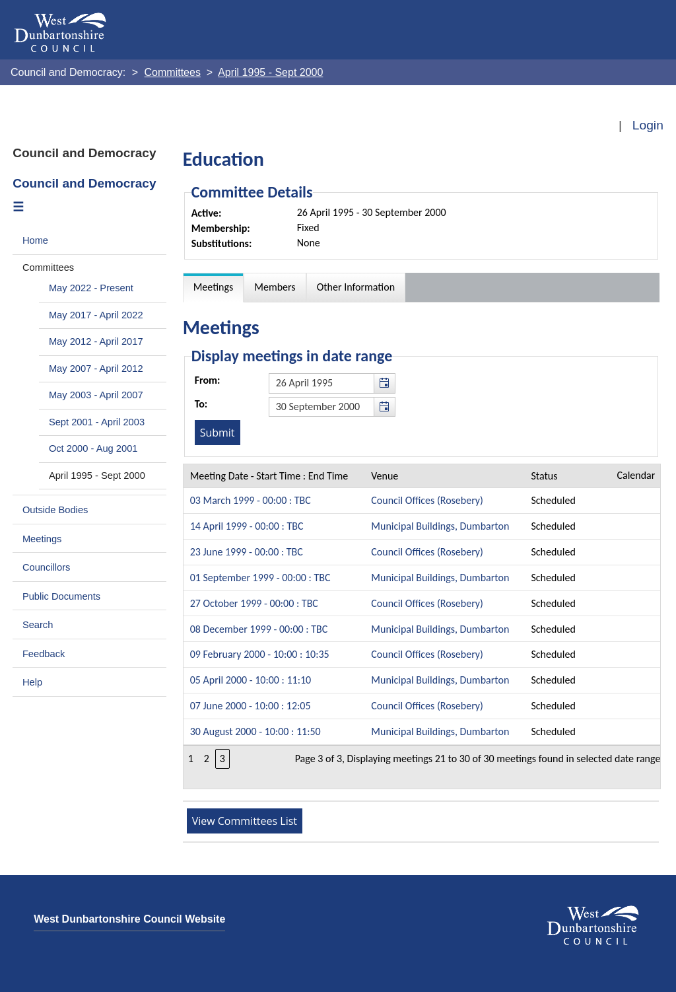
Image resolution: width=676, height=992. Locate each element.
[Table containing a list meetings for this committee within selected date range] (422, 626)
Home (35, 240)
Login (647, 125)
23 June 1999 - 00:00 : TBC (246, 552)
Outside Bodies (55, 510)
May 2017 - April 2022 (96, 315)
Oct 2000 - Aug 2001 (93, 448)
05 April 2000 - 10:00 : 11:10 (251, 680)
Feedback (43, 654)
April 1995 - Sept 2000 (97, 475)
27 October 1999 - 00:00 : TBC (254, 603)
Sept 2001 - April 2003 (97, 422)
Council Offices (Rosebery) (427, 500)
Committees (48, 267)
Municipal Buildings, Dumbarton (440, 526)
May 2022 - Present (91, 288)
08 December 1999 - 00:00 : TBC (259, 629)
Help (32, 682)
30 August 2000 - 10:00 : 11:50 (255, 731)
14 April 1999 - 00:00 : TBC (247, 526)
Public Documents (61, 596)
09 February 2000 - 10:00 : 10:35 (259, 654)
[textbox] (332, 383)
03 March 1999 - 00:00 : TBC (250, 500)
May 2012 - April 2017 (96, 341)
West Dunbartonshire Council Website (129, 919)
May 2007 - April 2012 (96, 368)
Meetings (42, 539)
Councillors (46, 567)
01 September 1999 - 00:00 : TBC (260, 577)
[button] (384, 383)
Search (37, 625)
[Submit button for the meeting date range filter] (217, 432)
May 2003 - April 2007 (96, 395)
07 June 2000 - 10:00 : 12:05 (250, 705)
